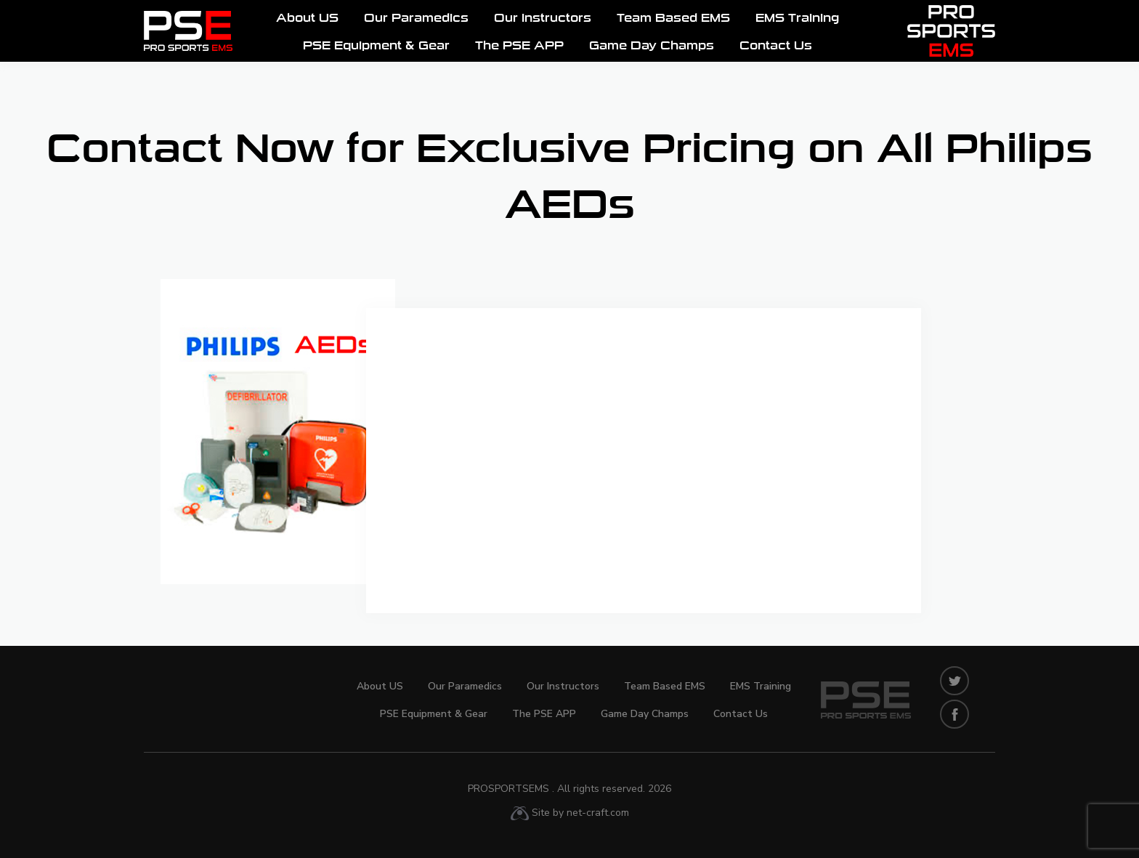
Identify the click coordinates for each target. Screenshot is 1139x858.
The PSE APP (519, 46)
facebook (954, 714)
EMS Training (797, 18)
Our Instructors (542, 18)
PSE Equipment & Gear (376, 46)
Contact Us (775, 46)
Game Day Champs (651, 46)
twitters (954, 680)
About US (307, 18)
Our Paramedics (416, 18)
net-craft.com (598, 812)
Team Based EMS (673, 18)
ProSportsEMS (569, 789)
